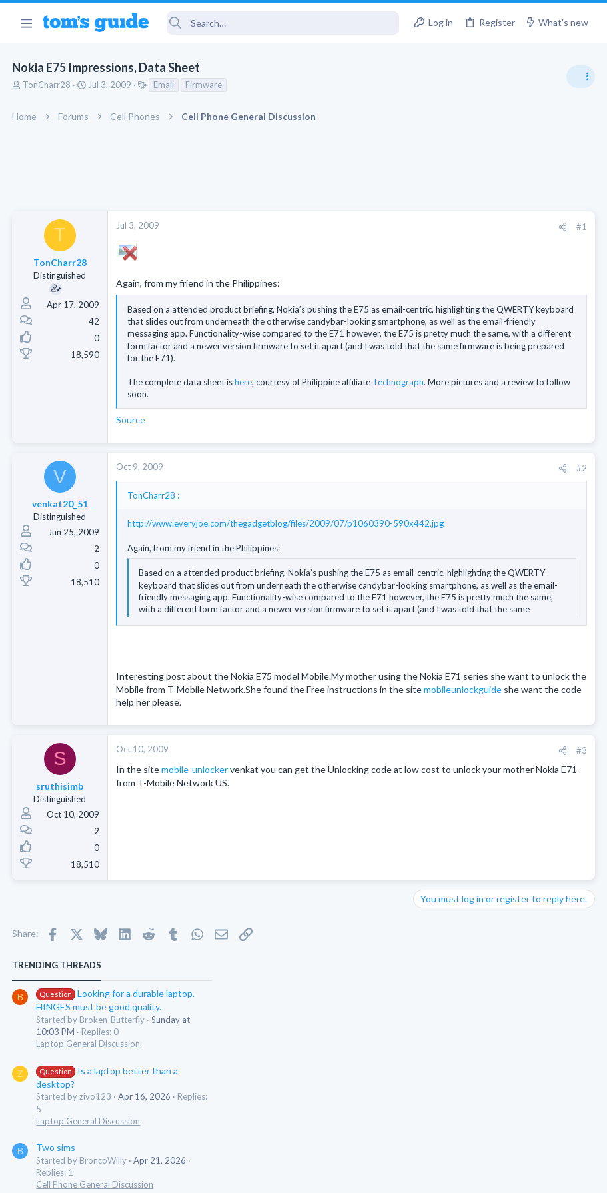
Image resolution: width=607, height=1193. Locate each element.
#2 (367, 470)
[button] (26, 22)
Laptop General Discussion (470, 296)
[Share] (348, 227)
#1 (367, 226)
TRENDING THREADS (438, 218)
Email (165, 84)
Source (132, 423)
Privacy (338, 1174)
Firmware (205, 84)
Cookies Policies (254, 1174)
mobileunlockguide (253, 718)
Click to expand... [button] (245, 397)
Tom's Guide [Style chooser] (499, 1118)
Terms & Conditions (430, 1174)
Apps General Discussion (466, 502)
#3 (367, 779)
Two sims (437, 400)
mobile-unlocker (196, 798)
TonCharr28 (48, 84)
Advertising (160, 1174)
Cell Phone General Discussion (476, 437)
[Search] (283, 23)
